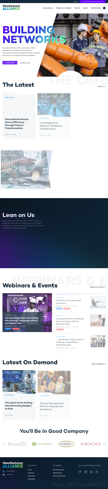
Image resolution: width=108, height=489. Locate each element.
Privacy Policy (70, 485)
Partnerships (31, 479)
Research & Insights (63, 8)
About (85, 8)
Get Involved (32, 465)
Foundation (31, 473)
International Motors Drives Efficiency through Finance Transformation (16, 125)
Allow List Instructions (59, 476)
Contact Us (10, 474)
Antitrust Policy (83, 485)
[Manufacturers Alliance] (11, 7)
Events (77, 8)
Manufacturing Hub (58, 470)
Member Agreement (93, 485)
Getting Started (57, 473)
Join (91, 1)
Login (76, 1)
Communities (48, 8)
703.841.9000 (11, 471)
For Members (57, 465)
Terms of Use (102, 485)
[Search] (104, 8)
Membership (96, 8)
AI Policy (77, 485)
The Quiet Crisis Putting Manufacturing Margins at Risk (18, 407)
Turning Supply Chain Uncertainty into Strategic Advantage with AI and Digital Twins (21, 322)
